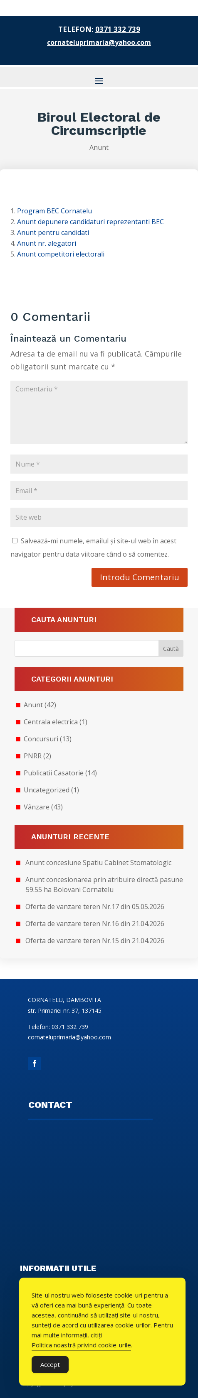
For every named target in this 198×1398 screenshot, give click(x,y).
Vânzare (37, 806)
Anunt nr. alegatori (46, 243)
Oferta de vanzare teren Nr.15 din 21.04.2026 (94, 940)
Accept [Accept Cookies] (50, 1364)
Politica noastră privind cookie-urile (81, 1345)
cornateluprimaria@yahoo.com (99, 42)
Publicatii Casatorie (54, 772)
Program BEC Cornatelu (54, 210)
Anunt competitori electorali (60, 254)
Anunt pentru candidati (53, 232)
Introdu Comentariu (139, 577)
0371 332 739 (117, 29)
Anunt (99, 147)
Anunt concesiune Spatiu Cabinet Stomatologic (98, 862)
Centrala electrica (51, 721)
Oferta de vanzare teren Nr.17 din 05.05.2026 (94, 906)
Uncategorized (46, 789)
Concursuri (41, 738)
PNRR (33, 755)
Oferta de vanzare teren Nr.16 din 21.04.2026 (94, 923)
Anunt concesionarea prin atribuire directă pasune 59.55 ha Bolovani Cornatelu (104, 884)
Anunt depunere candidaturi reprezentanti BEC (90, 221)
